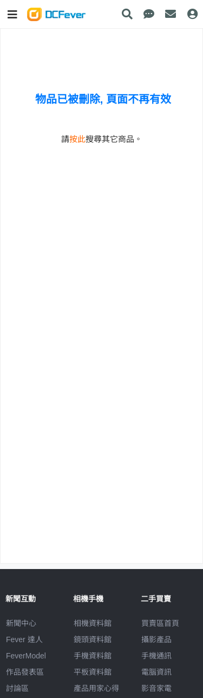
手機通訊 (156, 655)
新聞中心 (21, 623)
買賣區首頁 (160, 623)
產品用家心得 (96, 688)
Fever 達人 (24, 639)
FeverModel (26, 655)
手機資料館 (93, 655)
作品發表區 (25, 672)
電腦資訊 (156, 672)
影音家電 (156, 688)
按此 (77, 139)
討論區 (17, 688)
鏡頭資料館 (93, 639)
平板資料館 (93, 672)
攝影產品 (156, 639)
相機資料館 (93, 623)
